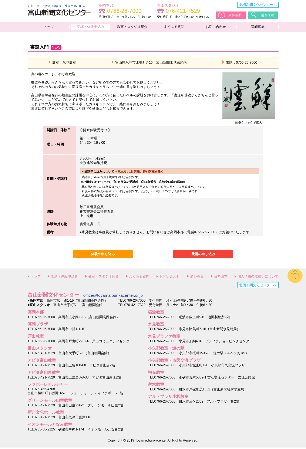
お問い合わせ (216, 27)
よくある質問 (174, 27)
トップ (49, 27)
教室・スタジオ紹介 (132, 27)
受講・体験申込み (90, 27)
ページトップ (295, 277)
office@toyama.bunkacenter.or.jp (113, 297)
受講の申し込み (203, 256)
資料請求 (235, 15)
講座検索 (268, 15)
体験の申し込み (103, 256)
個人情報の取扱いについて (258, 278)
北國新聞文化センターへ (258, 4)
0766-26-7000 (246, 64)
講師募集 (258, 27)
